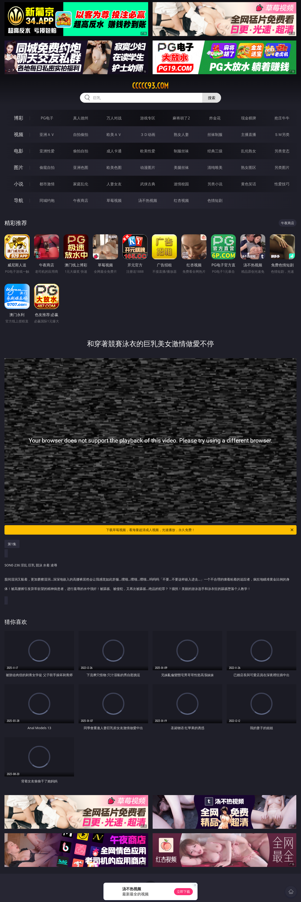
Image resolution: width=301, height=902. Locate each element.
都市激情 (47, 184)
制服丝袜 (181, 151)
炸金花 (215, 118)
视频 (18, 134)
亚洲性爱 (47, 151)
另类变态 (281, 151)
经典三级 (214, 151)
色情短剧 (214, 200)
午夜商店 (80, 200)
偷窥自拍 (47, 167)
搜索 (211, 97)
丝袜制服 (214, 134)
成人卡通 (114, 151)
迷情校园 (181, 184)
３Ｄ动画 (147, 134)
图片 (18, 167)
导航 (18, 200)
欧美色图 (114, 167)
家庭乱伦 (80, 184)
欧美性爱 (147, 151)
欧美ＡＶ (114, 134)
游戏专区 (147, 118)
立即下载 (183, 891)
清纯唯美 (214, 167)
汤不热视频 (147, 200)
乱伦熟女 (248, 151)
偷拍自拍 (80, 151)
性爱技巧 (281, 184)
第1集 (12, 544)
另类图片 (281, 167)
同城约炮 (47, 200)
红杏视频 (181, 200)
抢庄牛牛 (281, 118)
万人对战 (114, 118)
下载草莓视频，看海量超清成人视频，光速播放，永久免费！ (200, 530)
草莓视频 (114, 200)
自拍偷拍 (80, 134)
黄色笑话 (248, 184)
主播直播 (248, 134)
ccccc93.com (150, 85)
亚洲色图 (80, 167)
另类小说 (214, 184)
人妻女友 (114, 184)
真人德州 (80, 118)
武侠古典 (147, 184)
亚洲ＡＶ (47, 134)
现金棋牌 (248, 118)
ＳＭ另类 (281, 134)
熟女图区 (248, 167)
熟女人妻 (181, 134)
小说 (18, 184)
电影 (18, 151)
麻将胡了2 (181, 118)
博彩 (18, 118)
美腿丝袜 (181, 167)
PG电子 (47, 118)
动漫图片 (147, 167)
